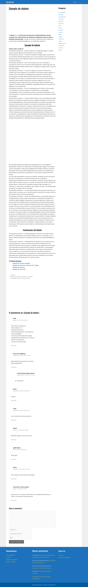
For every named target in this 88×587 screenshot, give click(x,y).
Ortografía (61, 45)
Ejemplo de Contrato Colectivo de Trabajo (26, 265)
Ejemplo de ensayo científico (21, 263)
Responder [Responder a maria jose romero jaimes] (14, 500)
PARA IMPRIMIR (10, 555)
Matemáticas (62, 43)
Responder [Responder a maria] (14, 478)
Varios (60, 50)
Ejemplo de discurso (19, 267)
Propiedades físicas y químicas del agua (20, 278)
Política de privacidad (64, 557)
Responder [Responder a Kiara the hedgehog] (14, 367)
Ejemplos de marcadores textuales (41, 568)
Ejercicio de (10, 2)
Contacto (60, 555)
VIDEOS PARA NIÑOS (11, 559)
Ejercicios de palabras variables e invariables (21, 276)
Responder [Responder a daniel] (14, 439)
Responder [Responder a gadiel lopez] (14, 459)
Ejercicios (61, 23)
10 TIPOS (8, 557)
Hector (34, 576)
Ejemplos (12, 275)
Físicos (60, 28)
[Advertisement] (32, 21)
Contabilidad (62, 17)
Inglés (60, 34)
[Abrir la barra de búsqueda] (80, 2)
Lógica (60, 41)
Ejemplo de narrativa (19, 269)
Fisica (60, 25)
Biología (60, 14)
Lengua (60, 37)
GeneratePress (52, 584)
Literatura (61, 39)
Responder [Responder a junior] (14, 400)
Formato (60, 30)
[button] (74, 2)
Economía (61, 19)
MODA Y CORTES (10, 562)
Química (60, 48)
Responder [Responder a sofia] (14, 345)
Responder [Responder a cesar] (14, 420)
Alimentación (62, 12)
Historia (60, 32)
